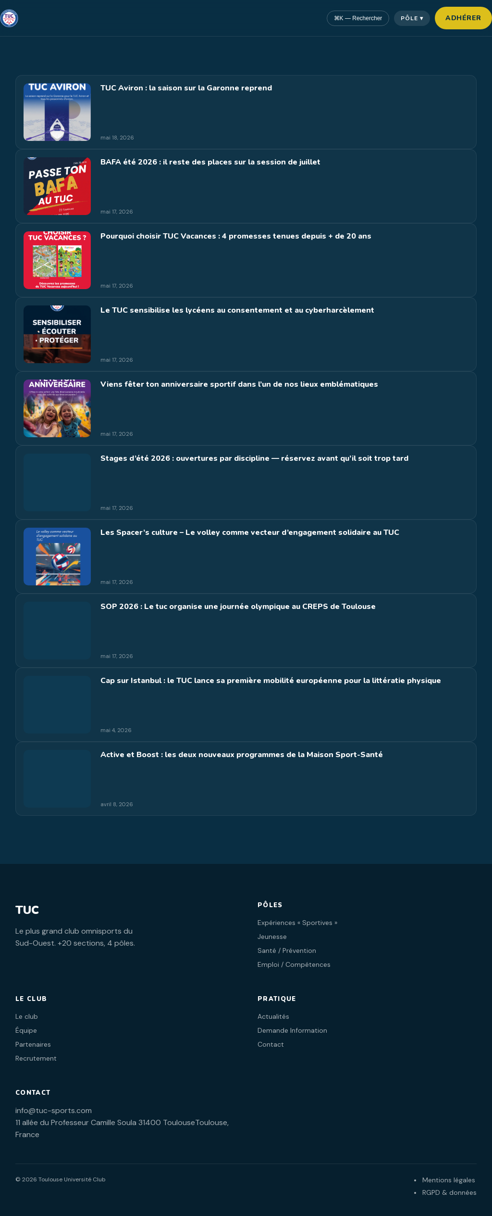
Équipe (26, 1030)
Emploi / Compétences (294, 964)
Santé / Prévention (287, 950)
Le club (26, 1016)
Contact (271, 1044)
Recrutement (36, 1058)
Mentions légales (448, 1180)
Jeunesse (272, 936)
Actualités (273, 1016)
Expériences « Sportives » (297, 922)
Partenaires (33, 1044)
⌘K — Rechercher (358, 18)
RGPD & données (449, 1192)
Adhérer (463, 18)
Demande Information (292, 1030)
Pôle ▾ (412, 18)
